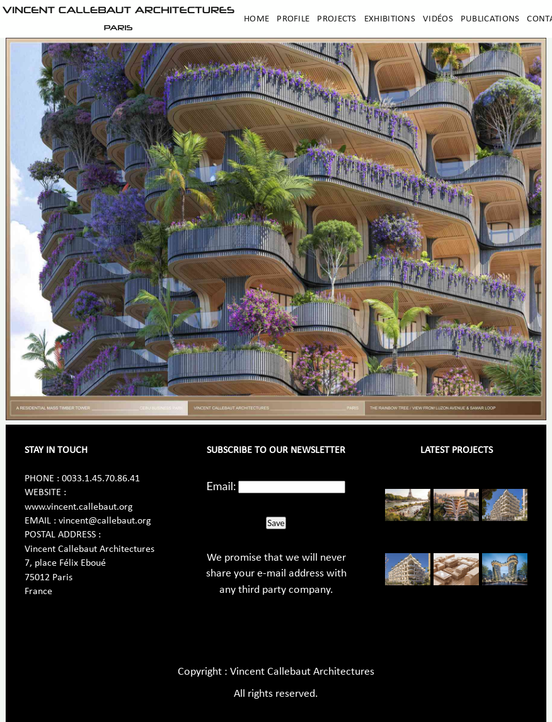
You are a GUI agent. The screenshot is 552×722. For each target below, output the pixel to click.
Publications (490, 19)
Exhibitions (389, 19)
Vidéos (438, 19)
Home (256, 19)
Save (275, 523)
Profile (293, 19)
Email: (221, 486)
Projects (336, 19)
